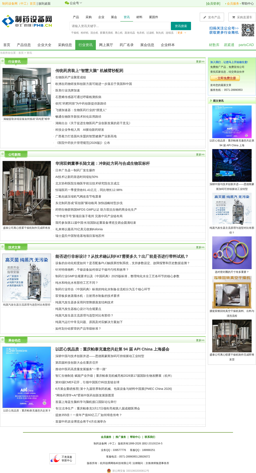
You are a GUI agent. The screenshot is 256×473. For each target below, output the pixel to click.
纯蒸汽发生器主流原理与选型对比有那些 (26, 304)
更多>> (200, 61)
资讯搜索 (181, 26)
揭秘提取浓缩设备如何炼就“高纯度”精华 (27, 118)
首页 (6, 45)
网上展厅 (106, 45)
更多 (181, 32)
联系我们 (150, 437)
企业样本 (168, 45)
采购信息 (65, 45)
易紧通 (229, 45)
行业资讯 (86, 45)
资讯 (29, 52)
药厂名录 (127, 45)
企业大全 (44, 45)
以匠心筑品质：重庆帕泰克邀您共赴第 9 (26, 410)
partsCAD (246, 45)
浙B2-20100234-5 (152, 443)
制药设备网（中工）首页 (19, 3)
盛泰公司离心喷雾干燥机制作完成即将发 (26, 227)
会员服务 (233, 3)
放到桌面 (44, 3)
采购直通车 (242, 17)
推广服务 (121, 437)
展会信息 (147, 45)
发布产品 (211, 17)
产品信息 (24, 45)
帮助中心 (248, 3)
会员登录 (213, 3)
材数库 (214, 45)
